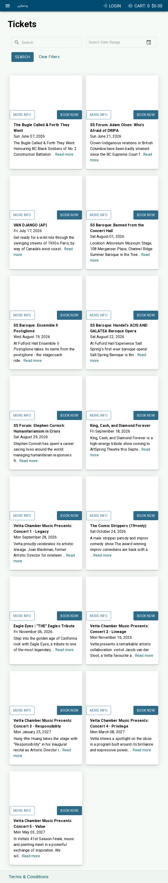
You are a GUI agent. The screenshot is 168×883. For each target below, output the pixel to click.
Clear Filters (49, 57)
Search (22, 57)
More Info (22, 114)
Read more (64, 154)
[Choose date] (148, 42)
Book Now (69, 114)
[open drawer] (7, 5)
